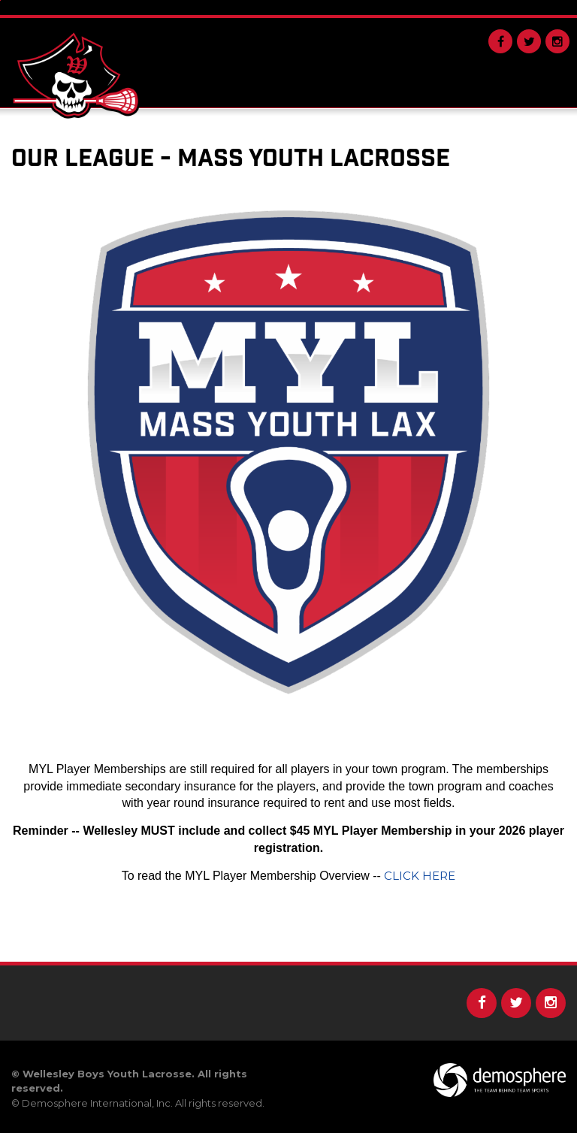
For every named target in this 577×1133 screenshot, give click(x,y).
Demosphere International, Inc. (97, 1103)
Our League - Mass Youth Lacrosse (230, 158)
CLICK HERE (419, 876)
